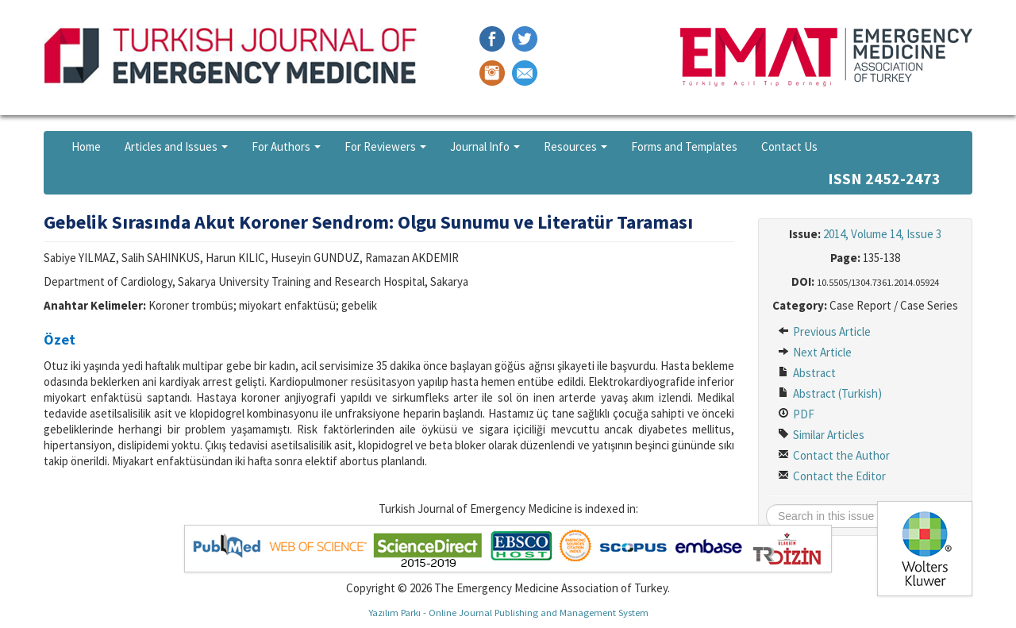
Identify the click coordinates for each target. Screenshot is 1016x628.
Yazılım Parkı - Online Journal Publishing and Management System (508, 612)
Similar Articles (821, 434)
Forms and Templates (684, 146)
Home (86, 146)
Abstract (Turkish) (830, 393)
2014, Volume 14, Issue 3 (882, 233)
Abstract (807, 372)
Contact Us (789, 146)
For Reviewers (385, 146)
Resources (575, 146)
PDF (796, 414)
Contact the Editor (832, 476)
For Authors (286, 146)
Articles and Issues (176, 146)
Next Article (815, 352)
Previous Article (824, 331)
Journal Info (485, 146)
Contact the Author (834, 455)
